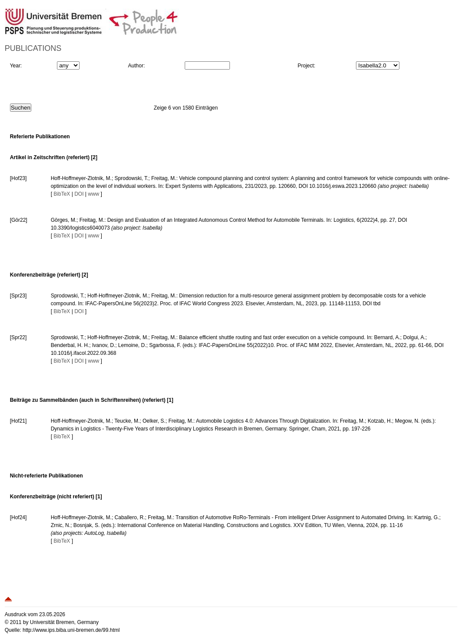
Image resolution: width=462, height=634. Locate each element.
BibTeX (61, 194)
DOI (78, 194)
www (93, 194)
